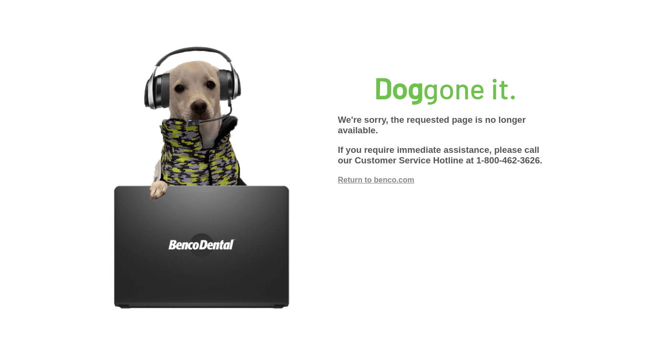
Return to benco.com (376, 180)
